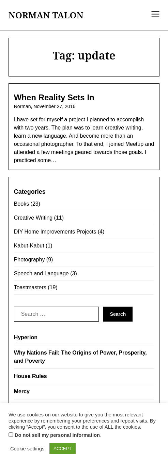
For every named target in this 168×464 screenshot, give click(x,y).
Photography (29, 259)
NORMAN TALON (46, 15)
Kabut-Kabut (29, 245)
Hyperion (25, 337)
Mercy (22, 391)
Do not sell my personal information (57, 435)
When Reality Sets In (54, 97)
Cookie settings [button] (27, 448)
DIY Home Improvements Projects (55, 232)
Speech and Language (41, 273)
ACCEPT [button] (63, 448)
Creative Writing (33, 218)
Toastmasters (30, 287)
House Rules (30, 376)
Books (21, 204)
